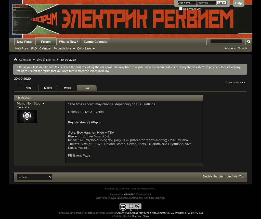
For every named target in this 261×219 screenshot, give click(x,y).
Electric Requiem (214, 176)
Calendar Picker (234, 82)
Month (48, 88)
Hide (100, 132)
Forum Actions (62, 48)
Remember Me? (190, 9)
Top (241, 176)
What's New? (68, 42)
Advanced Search (236, 48)
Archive (232, 176)
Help (238, 3)
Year (28, 88)
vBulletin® (130, 194)
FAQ (34, 48)
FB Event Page (79, 155)
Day (87, 88)
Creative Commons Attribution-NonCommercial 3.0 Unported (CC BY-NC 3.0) (159, 212)
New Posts (25, 42)
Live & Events (46, 59)
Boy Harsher (86, 132)
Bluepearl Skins (140, 216)
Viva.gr (86, 144)
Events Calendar (96, 42)
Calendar (45, 48)
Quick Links (84, 48)
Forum (45, 42)
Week (67, 88)
